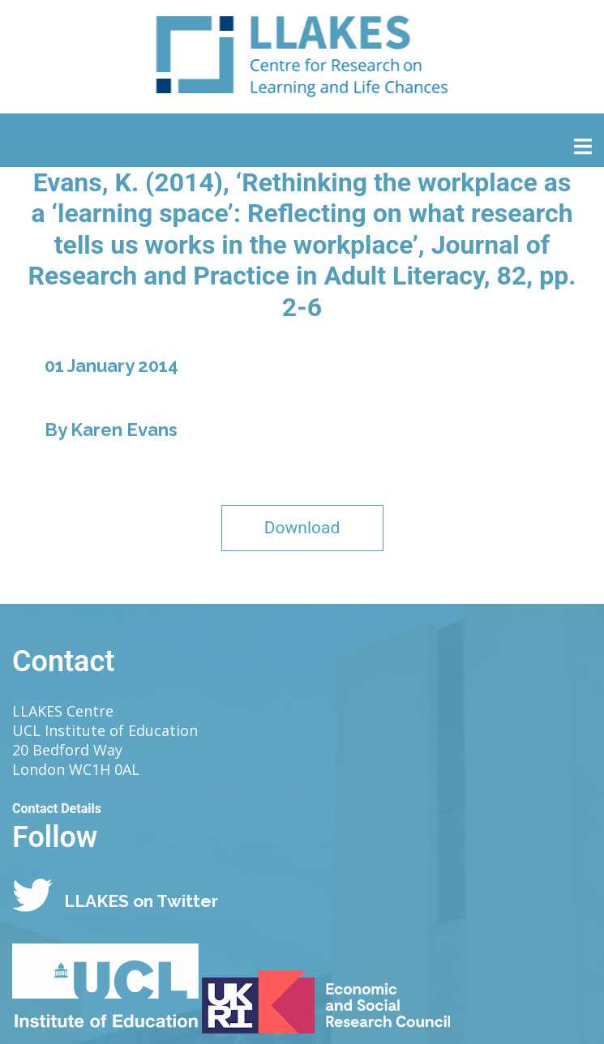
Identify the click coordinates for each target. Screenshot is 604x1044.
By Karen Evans (111, 429)
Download (302, 527)
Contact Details (56, 808)
